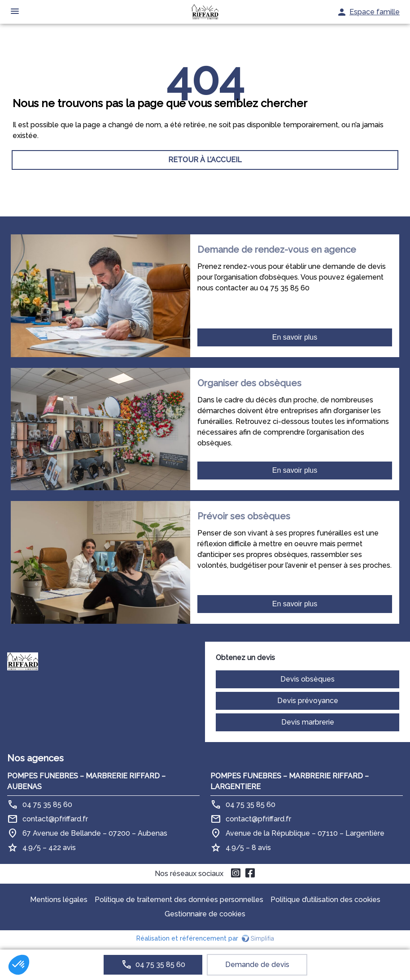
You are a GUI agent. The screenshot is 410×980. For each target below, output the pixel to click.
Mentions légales (58, 899)
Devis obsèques (307, 679)
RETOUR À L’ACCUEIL (205, 159)
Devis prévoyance (307, 700)
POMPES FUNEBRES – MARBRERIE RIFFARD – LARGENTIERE (289, 781)
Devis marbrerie (307, 722)
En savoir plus (295, 337)
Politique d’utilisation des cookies (325, 899)
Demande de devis (257, 964)
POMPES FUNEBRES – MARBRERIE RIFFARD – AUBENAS (86, 781)
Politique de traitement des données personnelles (179, 899)
